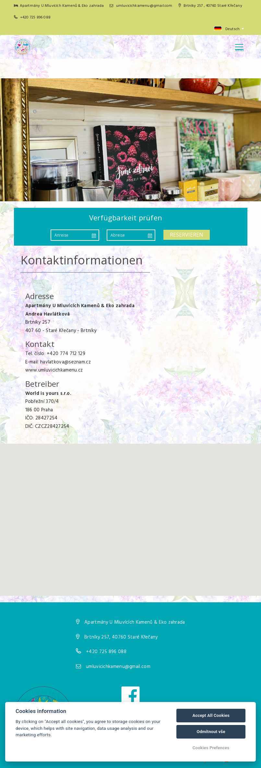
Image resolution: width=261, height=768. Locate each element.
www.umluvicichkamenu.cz (54, 370)
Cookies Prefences (211, 747)
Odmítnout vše (210, 731)
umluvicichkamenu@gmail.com (141, 6)
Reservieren (186, 234)
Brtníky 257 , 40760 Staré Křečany (210, 6)
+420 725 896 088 (35, 17)
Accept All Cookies (210, 715)
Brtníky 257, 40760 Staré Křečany (121, 637)
